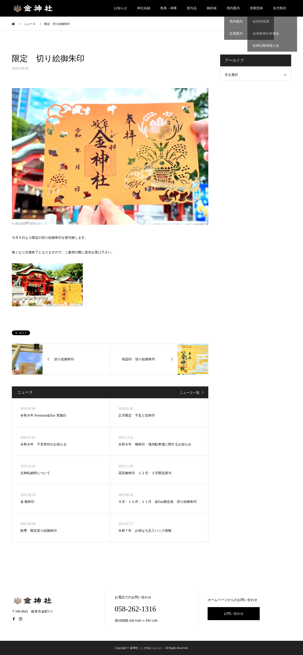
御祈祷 (212, 8)
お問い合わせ (234, 613)
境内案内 (233, 8)
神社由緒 (143, 8)
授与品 (192, 8)
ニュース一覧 (190, 392)
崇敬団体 (256, 8)
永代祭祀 (279, 8)
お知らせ (120, 8)
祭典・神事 (168, 8)
